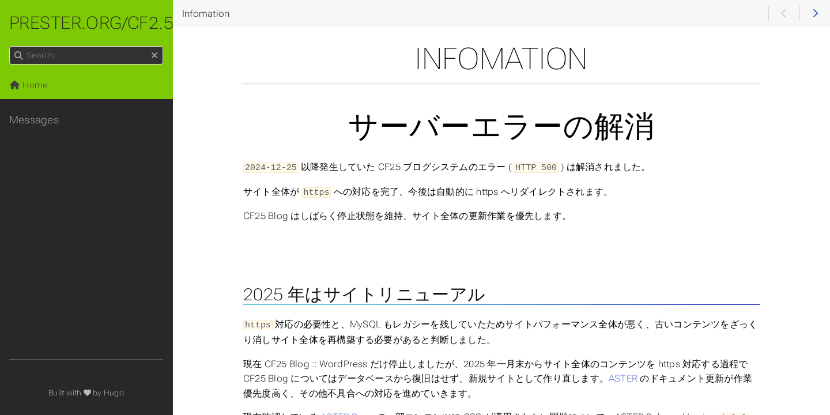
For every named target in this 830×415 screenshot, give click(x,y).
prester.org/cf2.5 (91, 23)
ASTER (623, 376)
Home (28, 85)
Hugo (114, 392)
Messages (34, 120)
